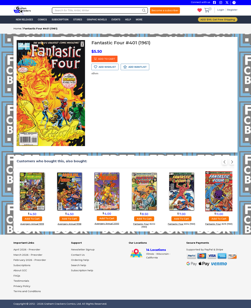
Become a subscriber (164, 10)
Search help (78, 265)
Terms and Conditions (27, 291)
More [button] (139, 19)
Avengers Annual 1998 (69, 224)
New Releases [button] (24, 19)
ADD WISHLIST (105, 67)
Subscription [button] (60, 19)
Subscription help (82, 270)
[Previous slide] (224, 162)
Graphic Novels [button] (97, 19)
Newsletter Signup (83, 249)
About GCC (20, 270)
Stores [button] (77, 19)
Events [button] (115, 19)
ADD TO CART (104, 58)
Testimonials (21, 280)
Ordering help (80, 259)
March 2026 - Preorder (27, 254)
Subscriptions (21, 265)
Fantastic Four (141, 224)
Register (232, 9)
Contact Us (78, 254)
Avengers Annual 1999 (32, 224)
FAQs (16, 275)
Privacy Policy (21, 286)
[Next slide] (231, 162)
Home (17, 28)
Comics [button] (42, 19)
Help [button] (128, 19)
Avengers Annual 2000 (107, 223)
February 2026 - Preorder (29, 259)
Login (221, 9)
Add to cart (32, 218)
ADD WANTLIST (135, 67)
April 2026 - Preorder (26, 249)
